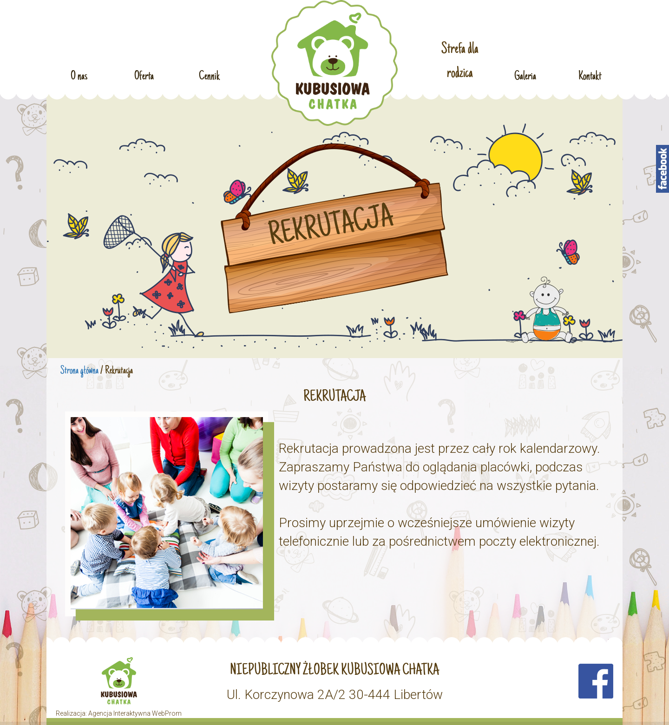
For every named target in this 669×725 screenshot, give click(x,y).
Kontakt (590, 73)
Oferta (144, 73)
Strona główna (79, 371)
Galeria (525, 73)
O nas (79, 73)
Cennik (209, 73)
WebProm (167, 713)
